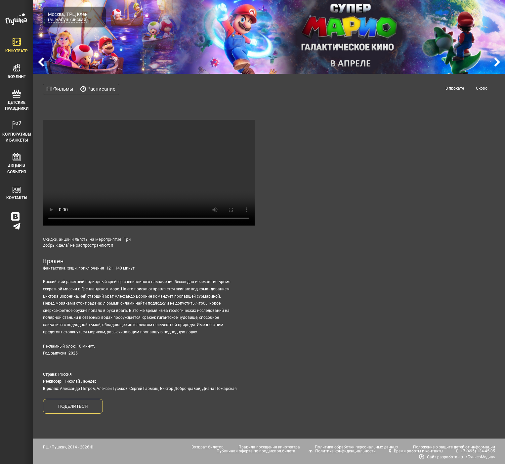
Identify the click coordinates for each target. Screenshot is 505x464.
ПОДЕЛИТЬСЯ (73, 406)
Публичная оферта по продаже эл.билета (256, 451)
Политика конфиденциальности (345, 451)
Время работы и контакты (418, 451)
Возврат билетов (207, 447)
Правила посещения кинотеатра (269, 447)
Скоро (481, 88)
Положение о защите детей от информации (454, 447)
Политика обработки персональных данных (356, 447)
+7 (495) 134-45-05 (478, 451)
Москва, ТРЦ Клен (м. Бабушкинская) (68, 17)
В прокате (454, 88)
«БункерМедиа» (480, 457)
